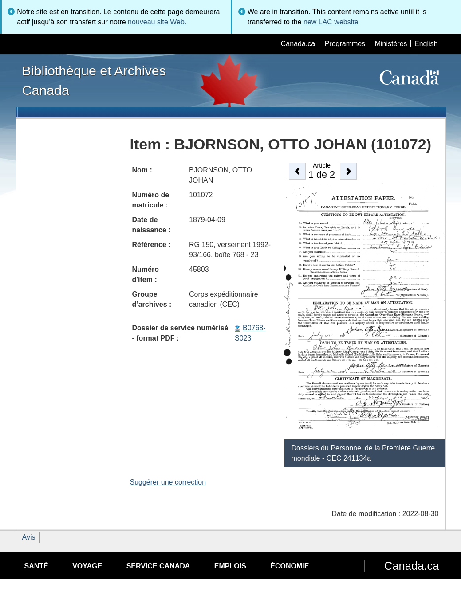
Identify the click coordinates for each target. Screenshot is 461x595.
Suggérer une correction (168, 482)
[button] (297, 171)
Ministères (391, 43)
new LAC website (331, 22)
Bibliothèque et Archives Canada (94, 80)
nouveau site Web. (157, 22)
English (425, 43)
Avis (28, 537)
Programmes (345, 43)
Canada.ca (298, 43)
